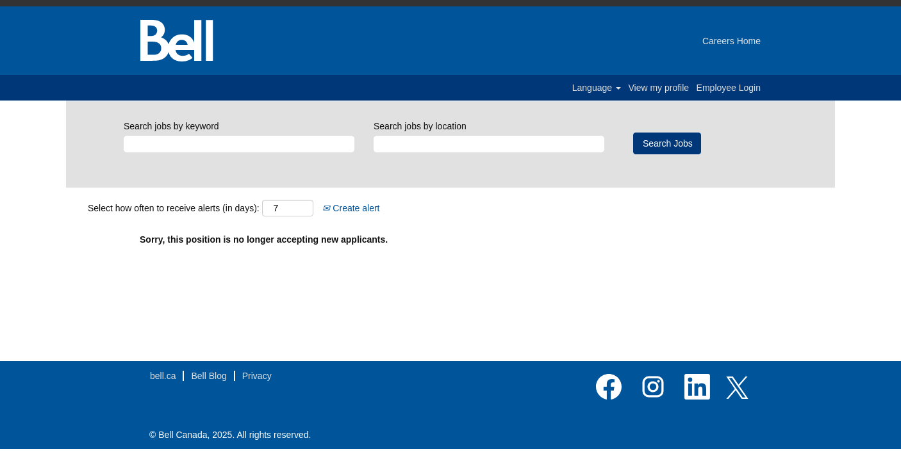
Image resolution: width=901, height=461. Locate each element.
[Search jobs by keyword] (239, 144)
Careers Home (731, 41)
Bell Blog (208, 376)
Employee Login (729, 88)
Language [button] (596, 88)
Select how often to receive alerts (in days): (174, 208)
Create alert (350, 208)
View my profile (658, 88)
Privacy (257, 376)
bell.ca (163, 376)
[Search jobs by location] (489, 144)
